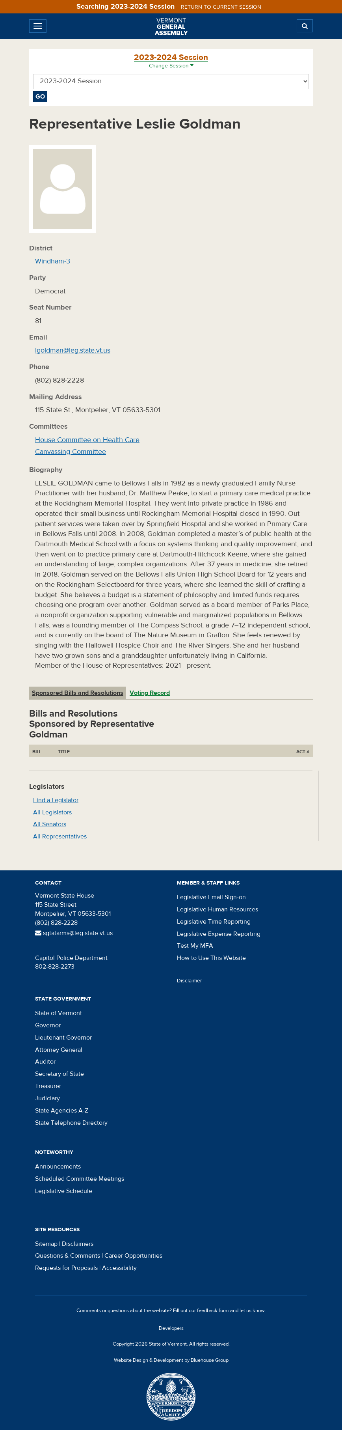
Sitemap (46, 1244)
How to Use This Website (211, 958)
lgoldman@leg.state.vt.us (72, 350)
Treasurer (48, 1086)
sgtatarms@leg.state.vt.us (74, 933)
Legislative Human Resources (217, 909)
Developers (171, 1328)
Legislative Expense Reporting (218, 934)
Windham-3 (52, 261)
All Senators (49, 824)
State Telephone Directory (71, 1123)
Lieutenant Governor (63, 1038)
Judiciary (47, 1098)
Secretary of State (59, 1074)
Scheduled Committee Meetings (79, 1179)
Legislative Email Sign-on (211, 897)
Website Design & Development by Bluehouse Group (171, 1360)
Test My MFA (195, 946)
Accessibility (119, 1268)
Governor (48, 1025)
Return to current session (221, 7)
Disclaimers (77, 1244)
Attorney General (58, 1050)
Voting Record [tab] (150, 693)
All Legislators (52, 812)
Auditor (45, 1062)
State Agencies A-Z (61, 1111)
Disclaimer (189, 980)
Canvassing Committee (70, 451)
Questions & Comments (67, 1256)
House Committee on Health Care (87, 439)
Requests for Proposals (66, 1268)
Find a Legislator (55, 800)
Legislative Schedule (63, 1191)
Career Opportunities (133, 1256)
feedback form (213, 1310)
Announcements (58, 1167)
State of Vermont (58, 1013)
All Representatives (60, 836)
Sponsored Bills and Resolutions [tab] (77, 693)
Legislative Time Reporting (214, 922)
